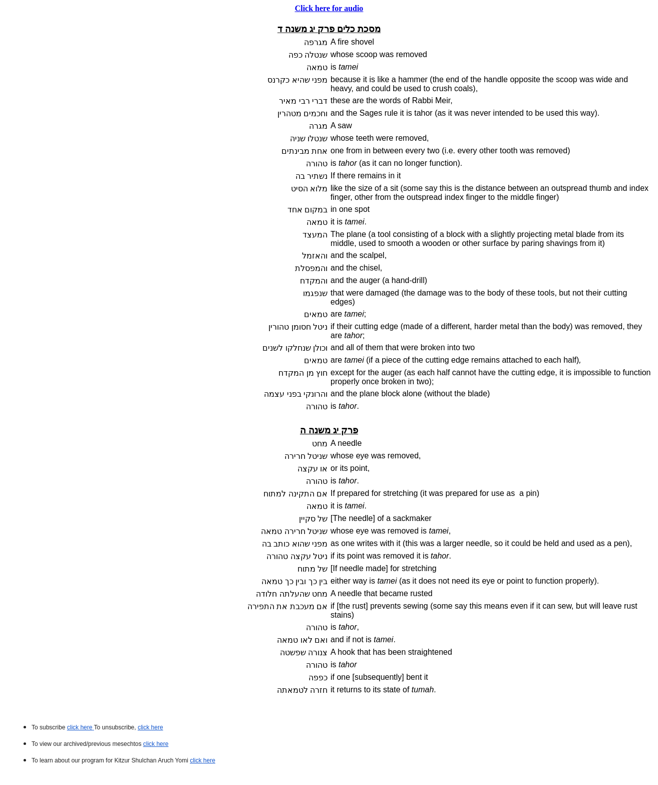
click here (156, 743)
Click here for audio (329, 8)
